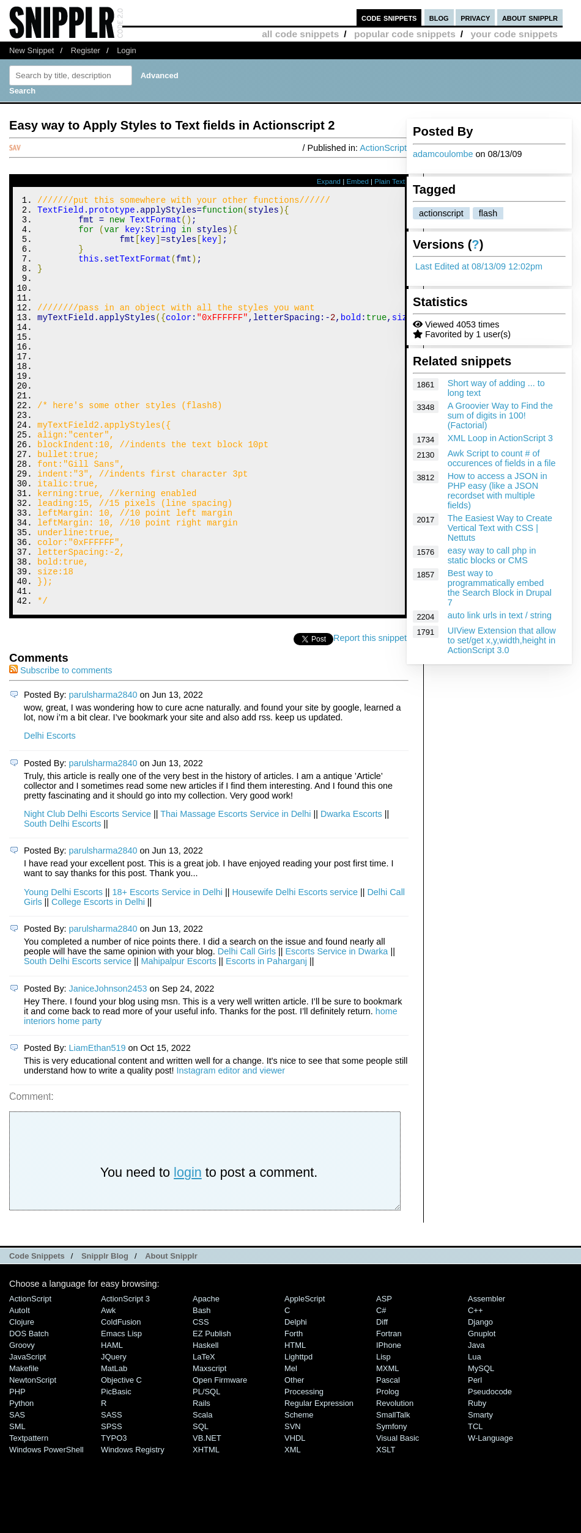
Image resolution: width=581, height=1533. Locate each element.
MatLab (114, 1445)
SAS (17, 1491)
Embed (357, 181)
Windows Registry (133, 1526)
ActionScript (383, 148)
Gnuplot (481, 1410)
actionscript (441, 213)
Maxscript (209, 1445)
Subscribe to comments (60, 747)
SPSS (111, 1503)
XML (292, 1526)
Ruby (477, 1480)
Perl (475, 1457)
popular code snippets (405, 34)
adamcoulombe (443, 154)
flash (488, 213)
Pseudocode (490, 1468)
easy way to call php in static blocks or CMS (492, 555)
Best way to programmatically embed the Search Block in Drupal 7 (500, 587)
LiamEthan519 (97, 1125)
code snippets (389, 17)
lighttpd (298, 1433)
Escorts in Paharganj (266, 1038)
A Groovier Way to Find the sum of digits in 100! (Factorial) (500, 415)
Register (85, 50)
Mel (290, 1445)
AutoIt (19, 1387)
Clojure (21, 1398)
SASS (111, 1491)
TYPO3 (114, 1515)
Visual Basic (397, 1515)
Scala (202, 1491)
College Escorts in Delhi (98, 979)
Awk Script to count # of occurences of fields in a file (502, 458)
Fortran (389, 1410)
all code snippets (300, 34)
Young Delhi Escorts (63, 969)
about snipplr (530, 17)
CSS (201, 1398)
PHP (17, 1468)
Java (476, 1422)
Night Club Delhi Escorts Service (87, 891)
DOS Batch (29, 1410)
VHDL (295, 1515)
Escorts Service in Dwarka (336, 1028)
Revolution (394, 1480)
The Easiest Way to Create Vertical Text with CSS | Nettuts (500, 528)
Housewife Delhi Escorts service (295, 969)
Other (294, 1457)
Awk (108, 1387)
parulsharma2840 (103, 772)
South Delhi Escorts (62, 901)
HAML (112, 1422)
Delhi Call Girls (247, 1028)
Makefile (24, 1445)
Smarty (480, 1491)
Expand (329, 181)
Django (480, 1398)
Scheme (299, 1491)
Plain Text (389, 181)
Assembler (486, 1375)
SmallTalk (393, 1491)
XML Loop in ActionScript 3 (500, 438)
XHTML (206, 1526)
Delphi (295, 1398)
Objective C (121, 1457)
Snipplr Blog (104, 1332)
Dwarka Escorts (351, 891)
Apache (206, 1375)
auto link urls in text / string (500, 615)
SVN (292, 1503)
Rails (201, 1480)
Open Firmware (220, 1457)
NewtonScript (32, 1457)
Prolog (387, 1468)
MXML (387, 1445)
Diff (382, 1398)
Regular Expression (318, 1480)
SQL (201, 1503)
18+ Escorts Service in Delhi (168, 969)
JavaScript (27, 1433)
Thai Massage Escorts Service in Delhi (235, 891)
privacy (475, 17)
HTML (295, 1422)
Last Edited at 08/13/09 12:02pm (478, 266)
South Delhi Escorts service (77, 1038)
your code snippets (514, 34)
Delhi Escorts (50, 813)
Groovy (22, 1422)
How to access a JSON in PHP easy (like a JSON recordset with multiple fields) (497, 490)
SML (17, 1503)
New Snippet (31, 50)
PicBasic (116, 1468)
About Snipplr (171, 1332)
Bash (202, 1387)
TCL (475, 1503)
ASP (384, 1375)
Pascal (388, 1457)
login (188, 1249)
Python (21, 1480)
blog (439, 17)
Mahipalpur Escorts (178, 1038)
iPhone (388, 1422)
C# (381, 1387)
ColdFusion (121, 1398)
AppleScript (304, 1375)
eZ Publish (212, 1410)
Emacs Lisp (121, 1410)
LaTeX (204, 1433)
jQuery (114, 1433)
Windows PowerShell (46, 1526)
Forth (293, 1410)
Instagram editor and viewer (231, 1147)
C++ (475, 1387)
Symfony (391, 1503)
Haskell (205, 1422)
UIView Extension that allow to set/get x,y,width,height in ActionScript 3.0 (502, 640)
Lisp (383, 1433)
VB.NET (207, 1515)
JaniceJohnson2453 (108, 1065)
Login (126, 50)
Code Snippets (37, 1332)
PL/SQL (206, 1468)
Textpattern (28, 1515)
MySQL (481, 1445)
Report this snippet (372, 715)
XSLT (385, 1526)
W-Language (490, 1515)
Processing (304, 1468)
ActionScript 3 (125, 1375)
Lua (474, 1433)
